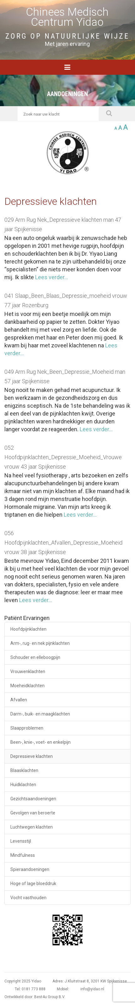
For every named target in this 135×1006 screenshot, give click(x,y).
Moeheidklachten (27, 685)
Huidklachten (23, 784)
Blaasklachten (24, 770)
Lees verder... (51, 277)
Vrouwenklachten (27, 671)
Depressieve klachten (31, 756)
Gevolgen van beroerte (32, 812)
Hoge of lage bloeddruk (33, 883)
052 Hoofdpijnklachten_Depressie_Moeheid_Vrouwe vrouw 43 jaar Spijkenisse (63, 457)
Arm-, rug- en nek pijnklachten (40, 643)
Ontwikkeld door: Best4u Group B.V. (34, 997)
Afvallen (18, 699)
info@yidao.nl (92, 989)
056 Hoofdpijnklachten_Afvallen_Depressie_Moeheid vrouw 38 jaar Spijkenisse (63, 542)
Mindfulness (22, 855)
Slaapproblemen (26, 728)
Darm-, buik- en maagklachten (40, 713)
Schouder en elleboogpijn (35, 657)
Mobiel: (63, 989)
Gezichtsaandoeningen (33, 798)
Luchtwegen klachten (31, 826)
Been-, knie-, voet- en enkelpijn (40, 742)
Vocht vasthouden (28, 897)
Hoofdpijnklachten (28, 629)
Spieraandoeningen (29, 869)
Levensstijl (20, 841)
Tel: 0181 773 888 (30, 989)
